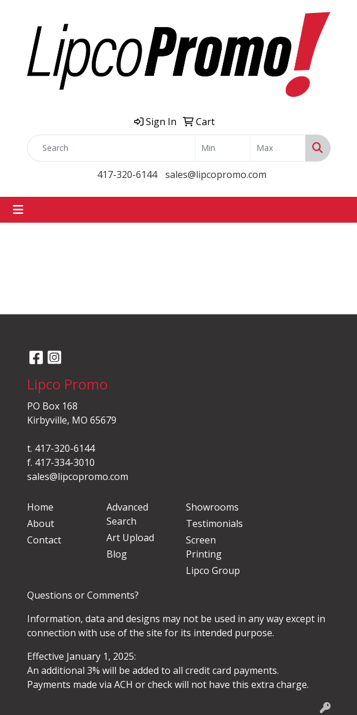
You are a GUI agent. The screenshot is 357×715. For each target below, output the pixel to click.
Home (40, 507)
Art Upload (130, 537)
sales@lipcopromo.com (215, 174)
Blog (116, 554)
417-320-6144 (127, 174)
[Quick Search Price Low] (223, 148)
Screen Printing (204, 546)
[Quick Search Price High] (278, 148)
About (40, 523)
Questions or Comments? (83, 595)
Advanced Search (127, 514)
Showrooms (212, 507)
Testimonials (214, 523)
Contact (44, 539)
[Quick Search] (111, 148)
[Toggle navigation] (18, 210)
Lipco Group (213, 570)
